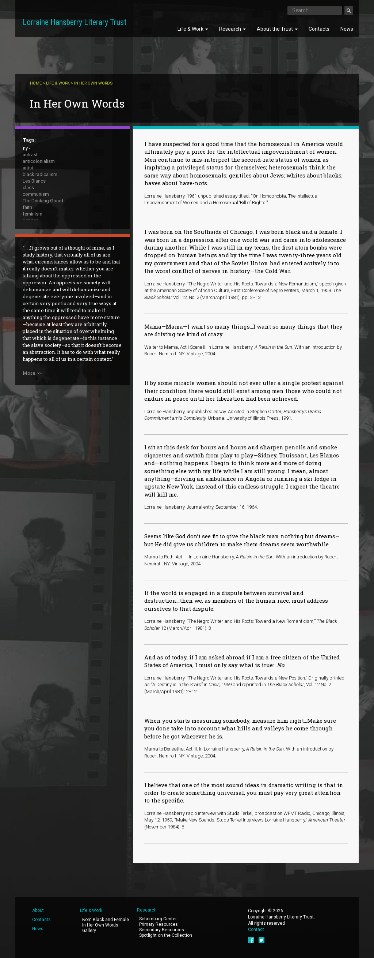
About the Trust (277, 29)
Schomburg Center (158, 918)
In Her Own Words (100, 925)
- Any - (23, 148)
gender (30, 220)
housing (31, 227)
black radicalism (40, 174)
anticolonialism (39, 161)
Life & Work (193, 29)
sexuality (32, 260)
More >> (32, 445)
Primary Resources (158, 924)
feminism (32, 214)
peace (29, 233)
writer (28, 286)
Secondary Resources (161, 929)
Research (232, 29)
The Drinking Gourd (43, 200)
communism (36, 194)
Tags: (29, 139)
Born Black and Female (105, 919)
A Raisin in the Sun (42, 253)
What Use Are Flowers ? (48, 279)
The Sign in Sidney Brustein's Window (62, 266)
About (38, 910)
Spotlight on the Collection (165, 935)
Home (36, 83)
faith (27, 207)
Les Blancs (34, 181)
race (27, 247)
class (28, 187)
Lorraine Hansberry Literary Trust (74, 22)
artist (28, 168)
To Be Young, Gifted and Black (54, 273)
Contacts (319, 29)
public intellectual (41, 240)
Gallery (89, 930)
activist (30, 154)
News (346, 29)
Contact (256, 929)
